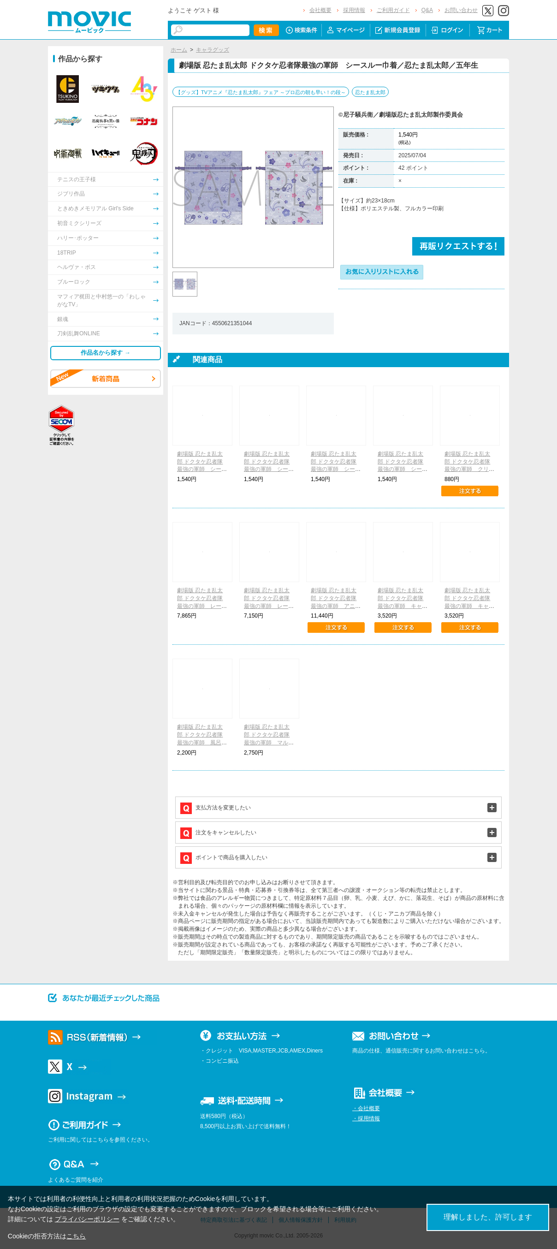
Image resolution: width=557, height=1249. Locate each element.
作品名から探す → (105, 352)
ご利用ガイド (393, 10)
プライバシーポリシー (87, 1219)
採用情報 (354, 10)
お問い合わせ (461, 10)
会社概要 (320, 10)
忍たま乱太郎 (370, 92)
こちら (76, 1236)
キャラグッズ (212, 50)
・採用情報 (366, 1118)
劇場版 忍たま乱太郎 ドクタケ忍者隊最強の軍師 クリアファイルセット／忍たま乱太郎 (469, 469)
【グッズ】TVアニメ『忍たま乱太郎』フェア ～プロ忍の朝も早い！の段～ (261, 92)
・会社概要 (366, 1108)
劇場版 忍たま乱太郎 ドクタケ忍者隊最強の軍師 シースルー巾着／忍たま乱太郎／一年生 (202, 469)
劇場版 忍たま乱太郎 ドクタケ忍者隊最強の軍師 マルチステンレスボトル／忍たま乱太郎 (269, 742)
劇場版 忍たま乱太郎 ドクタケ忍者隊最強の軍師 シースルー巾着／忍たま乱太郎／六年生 (269, 469)
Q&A (427, 10)
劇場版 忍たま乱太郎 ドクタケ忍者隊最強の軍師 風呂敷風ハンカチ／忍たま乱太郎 (202, 742)
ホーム (179, 50)
